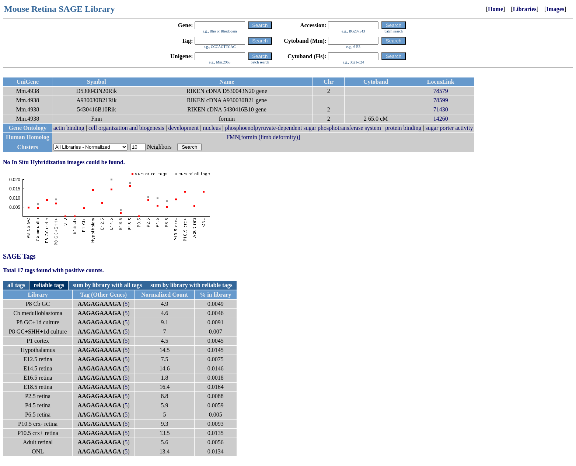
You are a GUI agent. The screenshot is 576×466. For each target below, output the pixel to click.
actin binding (68, 128)
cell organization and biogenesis (126, 128)
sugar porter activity (449, 128)
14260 (440, 118)
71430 (440, 109)
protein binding (403, 128)
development (183, 128)
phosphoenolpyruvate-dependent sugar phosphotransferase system (303, 128)
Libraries (525, 9)
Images (555, 9)
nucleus (212, 128)
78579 (440, 91)
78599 (440, 100)
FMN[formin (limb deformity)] (263, 137)
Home (495, 9)
